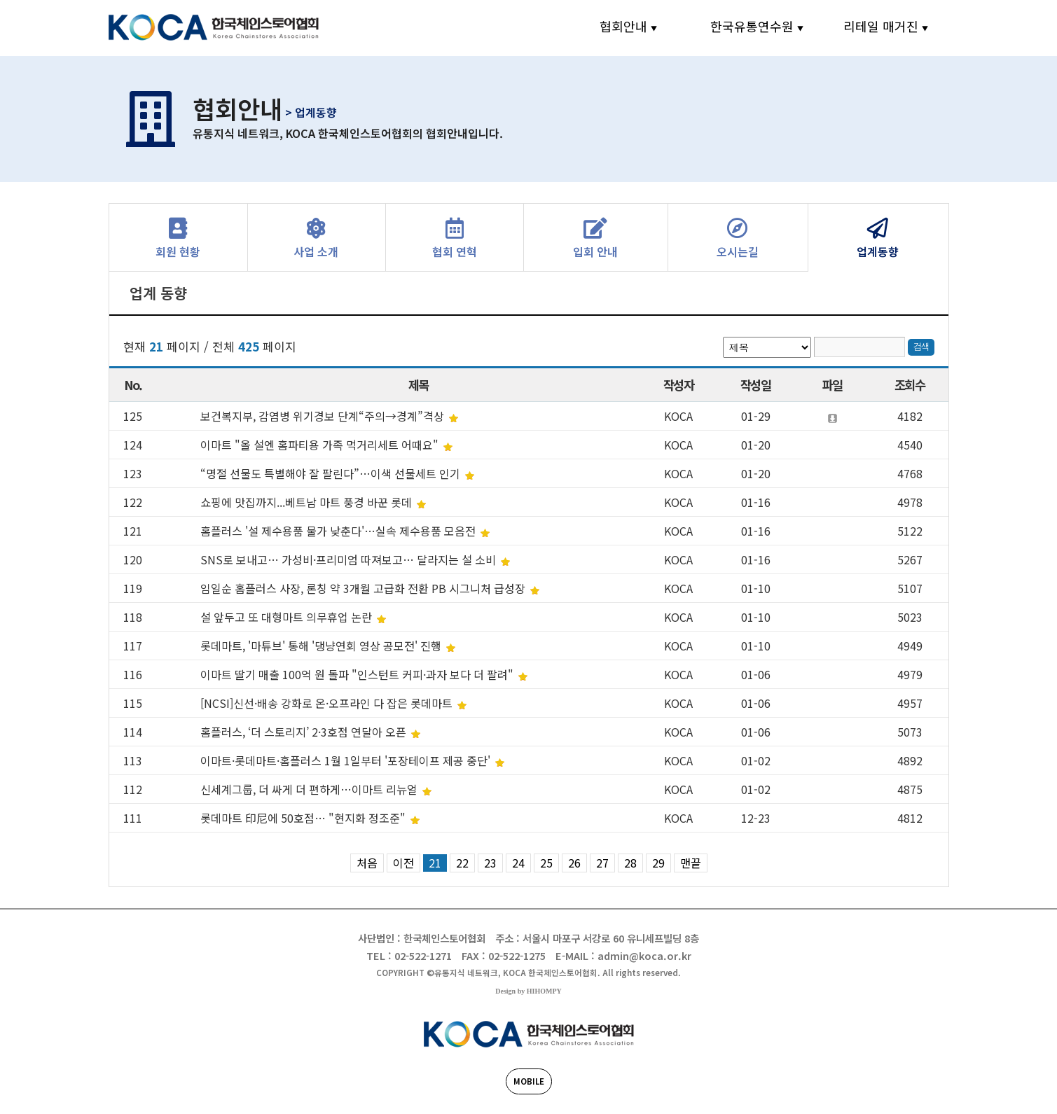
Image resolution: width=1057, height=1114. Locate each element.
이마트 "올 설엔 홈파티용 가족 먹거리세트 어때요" (320, 444)
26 (574, 862)
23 (490, 862)
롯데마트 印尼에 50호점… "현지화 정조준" (304, 817)
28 (630, 862)
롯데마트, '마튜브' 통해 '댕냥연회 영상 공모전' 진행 (322, 645)
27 (602, 862)
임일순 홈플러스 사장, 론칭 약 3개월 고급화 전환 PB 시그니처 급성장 (364, 588)
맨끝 (690, 862)
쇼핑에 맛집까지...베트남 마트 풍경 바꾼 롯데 (307, 502)
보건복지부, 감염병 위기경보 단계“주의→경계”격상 (323, 416)
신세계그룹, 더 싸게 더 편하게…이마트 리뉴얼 (310, 789)
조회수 (909, 385)
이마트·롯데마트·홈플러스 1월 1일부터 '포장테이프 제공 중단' (346, 760)
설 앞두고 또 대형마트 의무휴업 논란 (287, 616)
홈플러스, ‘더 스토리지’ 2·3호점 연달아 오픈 (304, 731)
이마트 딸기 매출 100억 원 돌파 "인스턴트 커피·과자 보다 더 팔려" (358, 674)
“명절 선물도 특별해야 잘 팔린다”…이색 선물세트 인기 (331, 473)
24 (518, 862)
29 (658, 862)
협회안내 (623, 26)
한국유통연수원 (752, 26)
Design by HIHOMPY (528, 991)
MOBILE (528, 1081)
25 (546, 862)
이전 (403, 862)
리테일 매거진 (880, 26)
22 (462, 862)
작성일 (755, 385)
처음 (367, 862)
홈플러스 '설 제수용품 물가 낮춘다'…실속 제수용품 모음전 (339, 530)
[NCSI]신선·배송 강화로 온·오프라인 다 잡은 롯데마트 (327, 703)
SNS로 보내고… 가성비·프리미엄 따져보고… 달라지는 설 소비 (349, 559)
